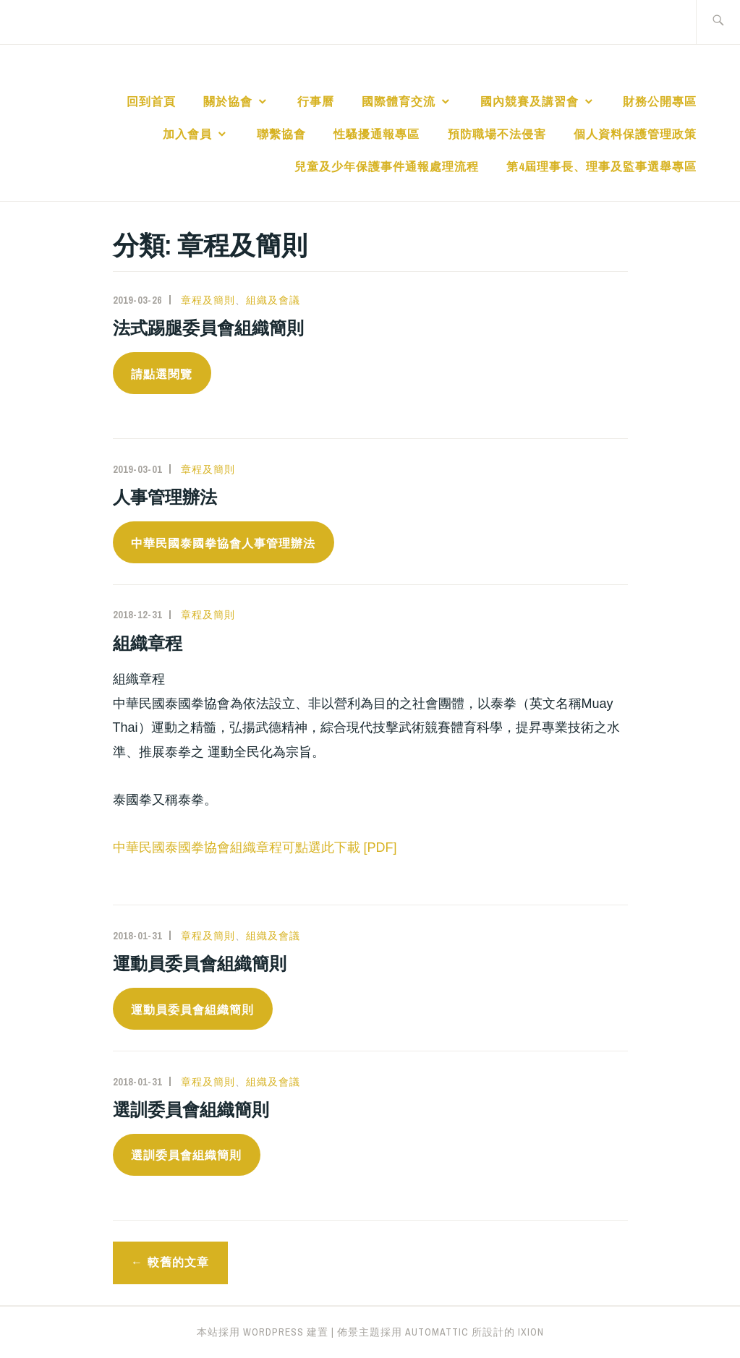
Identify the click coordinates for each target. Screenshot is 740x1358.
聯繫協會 (281, 134)
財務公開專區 (660, 101)
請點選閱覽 (161, 374)
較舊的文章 (178, 1262)
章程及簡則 (208, 300)
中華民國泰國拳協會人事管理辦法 (223, 543)
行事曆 (315, 101)
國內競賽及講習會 (529, 101)
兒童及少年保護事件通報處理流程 (386, 166)
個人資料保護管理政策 (635, 134)
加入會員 (187, 134)
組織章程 (147, 642)
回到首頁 (151, 101)
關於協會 (227, 101)
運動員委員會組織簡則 (199, 963)
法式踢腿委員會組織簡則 (208, 327)
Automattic (437, 1331)
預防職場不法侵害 (497, 134)
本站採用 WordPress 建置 (262, 1331)
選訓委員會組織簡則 (191, 1109)
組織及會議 (273, 300)
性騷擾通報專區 (376, 134)
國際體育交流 (398, 101)
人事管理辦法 (165, 496)
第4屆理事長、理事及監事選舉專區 (601, 166)
